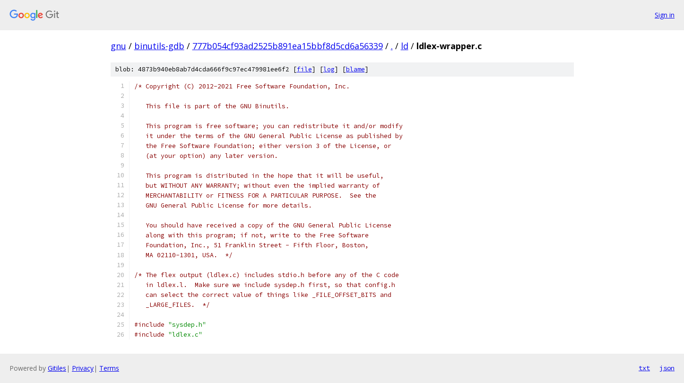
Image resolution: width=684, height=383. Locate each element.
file (304, 69)
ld (404, 46)
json (667, 368)
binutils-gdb (159, 46)
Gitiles (57, 368)
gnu (118, 46)
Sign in (665, 14)
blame (355, 69)
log (329, 69)
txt (644, 368)
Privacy (83, 368)
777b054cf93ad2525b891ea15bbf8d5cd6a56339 (287, 46)
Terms (109, 368)
